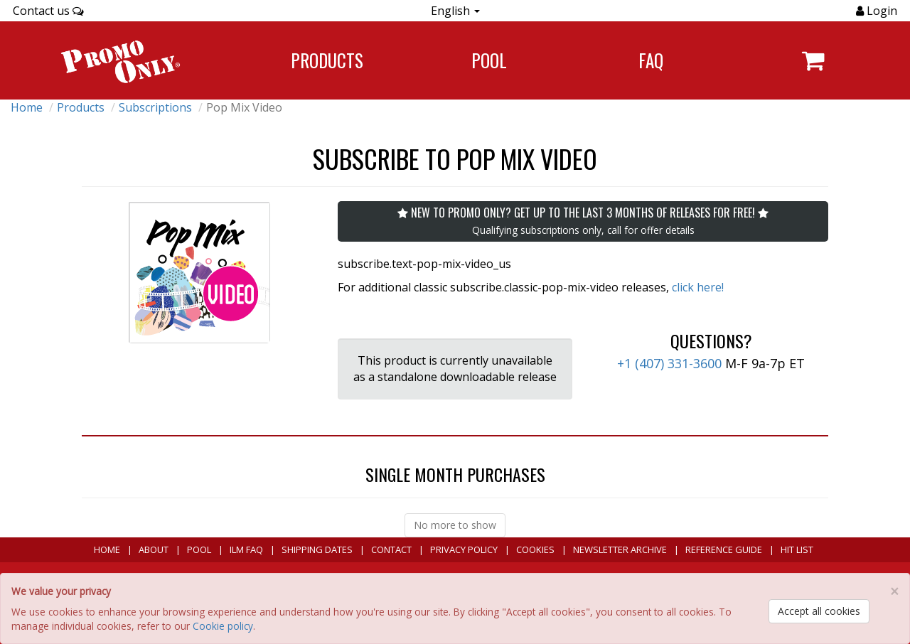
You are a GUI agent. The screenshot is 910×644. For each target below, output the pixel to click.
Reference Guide (723, 549)
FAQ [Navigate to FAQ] (650, 60)
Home (27, 107)
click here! (698, 287)
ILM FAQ (246, 549)
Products (81, 107)
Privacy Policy (464, 549)
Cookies (535, 549)
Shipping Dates (317, 549)
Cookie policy (223, 626)
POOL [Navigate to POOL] (489, 60)
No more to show (455, 525)
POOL (199, 549)
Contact (391, 549)
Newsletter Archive (620, 549)
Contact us (48, 10)
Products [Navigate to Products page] (327, 60)
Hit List (797, 549)
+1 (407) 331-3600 (669, 363)
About (153, 549)
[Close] (894, 591)
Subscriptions (155, 107)
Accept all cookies (819, 611)
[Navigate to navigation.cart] (813, 60)
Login (880, 10)
